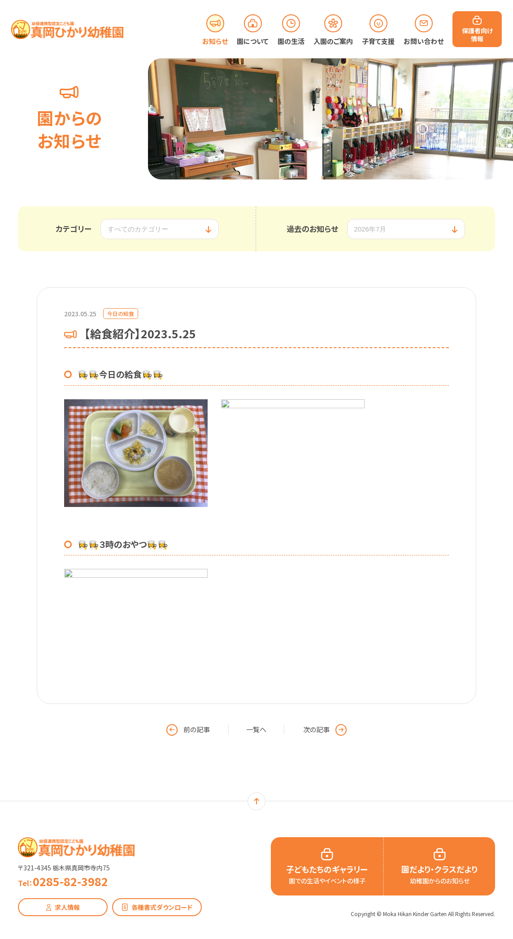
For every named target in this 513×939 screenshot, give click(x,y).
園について (253, 41)
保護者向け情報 (477, 34)
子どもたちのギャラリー (327, 874)
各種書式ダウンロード (161, 907)
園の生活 (291, 41)
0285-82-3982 (63, 881)
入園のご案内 (333, 41)
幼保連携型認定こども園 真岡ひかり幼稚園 (76, 847)
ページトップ (256, 801)
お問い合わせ (423, 41)
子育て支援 (378, 41)
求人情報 (67, 907)
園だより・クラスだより (439, 874)
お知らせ (215, 41)
